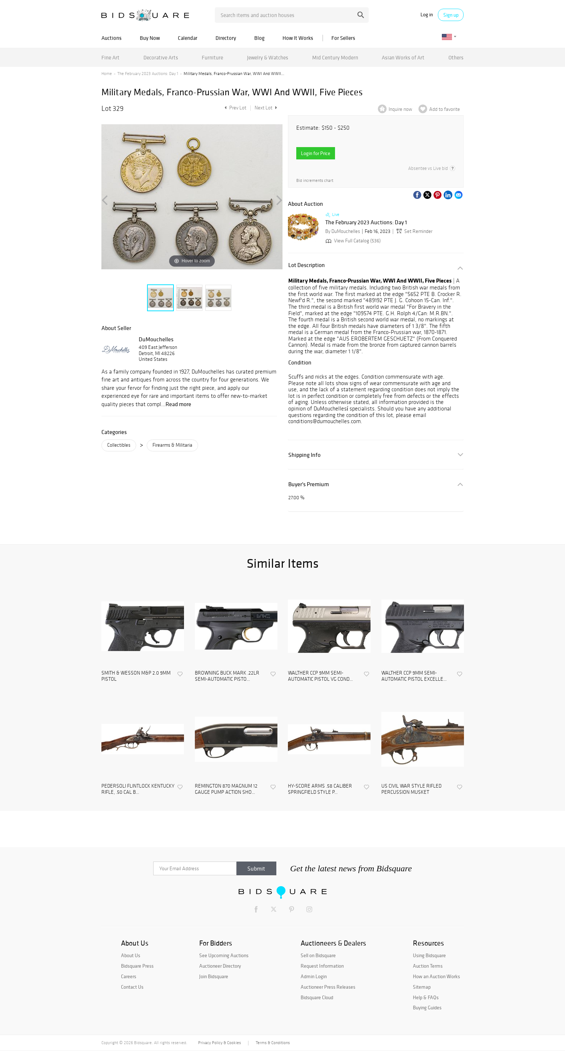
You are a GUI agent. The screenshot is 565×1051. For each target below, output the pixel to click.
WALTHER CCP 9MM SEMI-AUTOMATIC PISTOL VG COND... (320, 676)
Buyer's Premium (308, 484)
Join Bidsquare (213, 976)
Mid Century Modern (335, 57)
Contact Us (132, 987)
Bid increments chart (314, 180)
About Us (130, 955)
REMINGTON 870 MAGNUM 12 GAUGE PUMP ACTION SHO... (226, 789)
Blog (259, 37)
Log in (426, 14)
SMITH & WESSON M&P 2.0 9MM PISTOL (136, 676)
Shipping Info (304, 454)
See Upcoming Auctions (223, 955)
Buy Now (150, 37)
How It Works (297, 37)
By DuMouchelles (342, 231)
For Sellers (343, 37)
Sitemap (422, 987)
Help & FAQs (426, 997)
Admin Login (314, 976)
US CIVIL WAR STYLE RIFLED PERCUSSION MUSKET (411, 789)
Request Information (322, 966)
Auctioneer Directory (220, 966)
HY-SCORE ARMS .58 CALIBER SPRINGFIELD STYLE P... (320, 789)
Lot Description (306, 265)
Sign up (451, 15)
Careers (128, 976)
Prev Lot (234, 108)
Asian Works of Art (403, 57)
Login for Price (315, 153)
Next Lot (266, 108)
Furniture (212, 57)
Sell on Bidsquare (318, 955)
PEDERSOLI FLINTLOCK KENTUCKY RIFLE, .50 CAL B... (138, 789)
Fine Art (110, 57)
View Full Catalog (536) (352, 241)
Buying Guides (427, 1007)
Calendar (187, 37)
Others (456, 57)
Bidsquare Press (137, 966)
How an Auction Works (436, 976)
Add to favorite (444, 109)
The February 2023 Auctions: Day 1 (147, 73)
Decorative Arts (160, 57)
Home (106, 73)
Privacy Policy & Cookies (219, 1042)
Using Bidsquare (429, 955)
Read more (178, 404)
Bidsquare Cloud (317, 997)
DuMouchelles (156, 339)
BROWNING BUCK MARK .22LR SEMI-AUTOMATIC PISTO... (227, 676)
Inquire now (400, 109)
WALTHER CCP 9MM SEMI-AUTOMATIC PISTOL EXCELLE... (414, 676)
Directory (225, 37)
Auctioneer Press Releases (328, 987)
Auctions (111, 37)
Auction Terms (428, 966)
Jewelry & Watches (267, 57)
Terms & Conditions (273, 1042)
